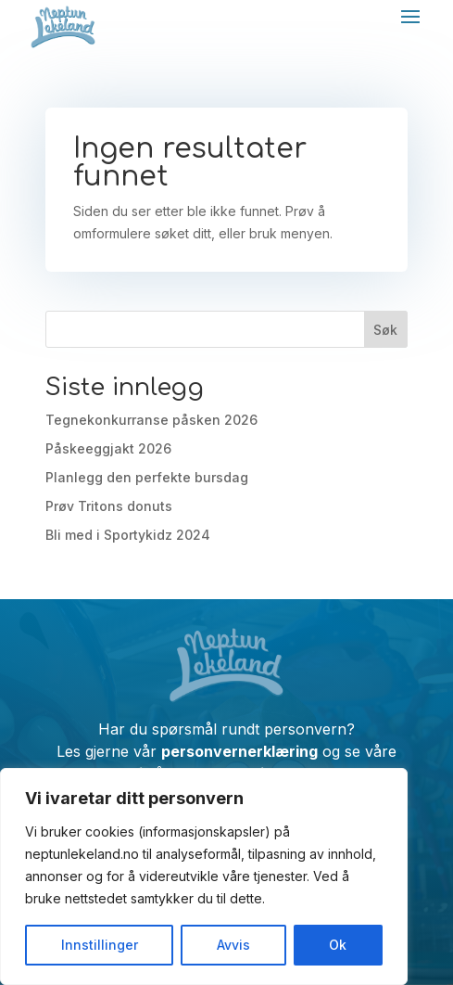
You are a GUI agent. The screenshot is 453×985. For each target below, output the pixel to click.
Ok (337, 945)
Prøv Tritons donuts (108, 506)
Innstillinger (99, 945)
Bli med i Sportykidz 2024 (127, 535)
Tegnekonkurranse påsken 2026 (151, 420)
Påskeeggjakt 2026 (108, 448)
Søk (385, 330)
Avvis (233, 945)
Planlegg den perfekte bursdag (146, 477)
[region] (204, 876)
